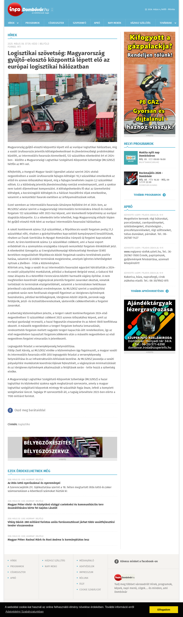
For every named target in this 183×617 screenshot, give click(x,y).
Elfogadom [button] (164, 609)
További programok (147, 194)
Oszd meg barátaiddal (30, 410)
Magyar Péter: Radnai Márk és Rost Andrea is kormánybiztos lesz (48, 540)
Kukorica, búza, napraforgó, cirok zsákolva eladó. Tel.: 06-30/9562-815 (146, 279)
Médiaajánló (86, 561)
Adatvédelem (86, 566)
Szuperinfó (79, 23)
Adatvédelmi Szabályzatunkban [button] (24, 611)
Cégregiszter (56, 23)
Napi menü (51, 566)
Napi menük (114, 23)
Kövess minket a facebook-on (139, 561)
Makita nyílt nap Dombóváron (149, 154)
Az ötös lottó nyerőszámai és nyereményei (34, 483)
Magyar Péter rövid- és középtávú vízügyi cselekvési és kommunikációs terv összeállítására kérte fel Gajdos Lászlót (55, 506)
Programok (32, 23)
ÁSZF (81, 584)
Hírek (11, 23)
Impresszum (86, 572)
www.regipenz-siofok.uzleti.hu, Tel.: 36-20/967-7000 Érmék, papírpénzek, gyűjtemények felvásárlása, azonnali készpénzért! (148, 257)
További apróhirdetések (147, 291)
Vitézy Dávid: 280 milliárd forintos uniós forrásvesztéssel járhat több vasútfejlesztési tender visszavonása (61, 524)
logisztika (24, 424)
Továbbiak (166, 23)
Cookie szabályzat (90, 590)
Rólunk (83, 578)
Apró (97, 23)
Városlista (52, 10)
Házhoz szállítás (140, 23)
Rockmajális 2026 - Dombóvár (151, 174)
